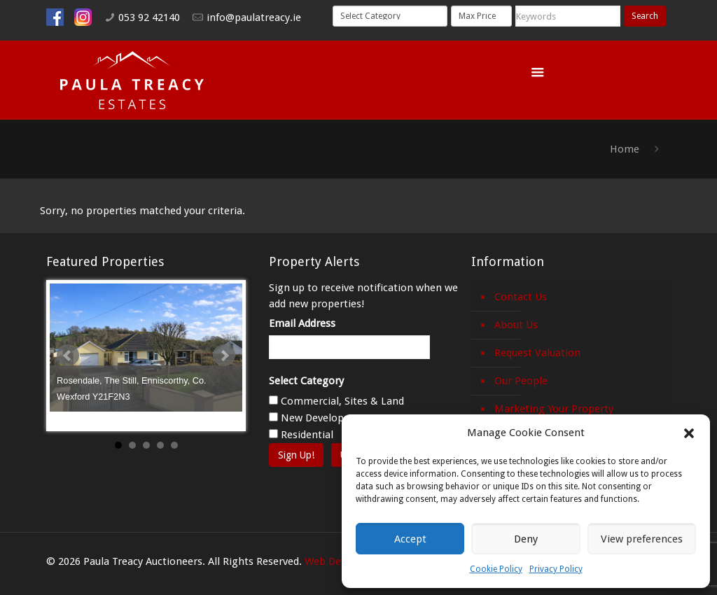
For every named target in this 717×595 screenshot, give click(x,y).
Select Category (306, 380)
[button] (689, 433)
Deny (526, 539)
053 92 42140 (149, 17)
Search (645, 16)
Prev (68, 355)
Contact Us (520, 296)
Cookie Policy (496, 569)
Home (624, 149)
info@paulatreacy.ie (254, 17)
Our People (521, 380)
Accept (410, 539)
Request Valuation (537, 352)
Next (224, 355)
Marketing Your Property (553, 408)
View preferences (642, 539)
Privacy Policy (556, 569)
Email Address (302, 323)
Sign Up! (296, 455)
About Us (516, 324)
